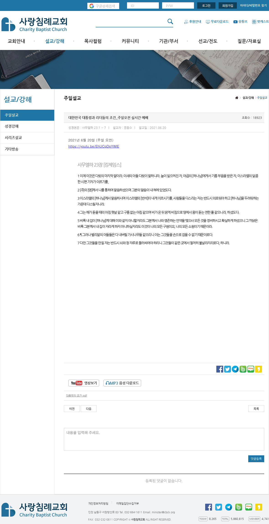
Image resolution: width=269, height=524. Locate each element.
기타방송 (11, 149)
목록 (256, 408)
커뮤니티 (130, 41)
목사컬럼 (93, 41)
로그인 (206, 5)
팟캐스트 (260, 21)
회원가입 (227, 5)
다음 (88, 408)
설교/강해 (54, 41)
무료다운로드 (217, 21)
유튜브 (240, 21)
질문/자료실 (249, 41)
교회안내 (16, 41)
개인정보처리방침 (98, 503)
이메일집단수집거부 (127, 503)
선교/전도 (207, 41)
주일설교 (11, 115)
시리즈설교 (13, 138)
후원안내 (192, 21)
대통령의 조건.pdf (76, 395)
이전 (72, 408)
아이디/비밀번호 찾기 (253, 5)
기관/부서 (168, 41)
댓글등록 (256, 458)
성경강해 (11, 126)
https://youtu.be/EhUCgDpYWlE (93, 146)
